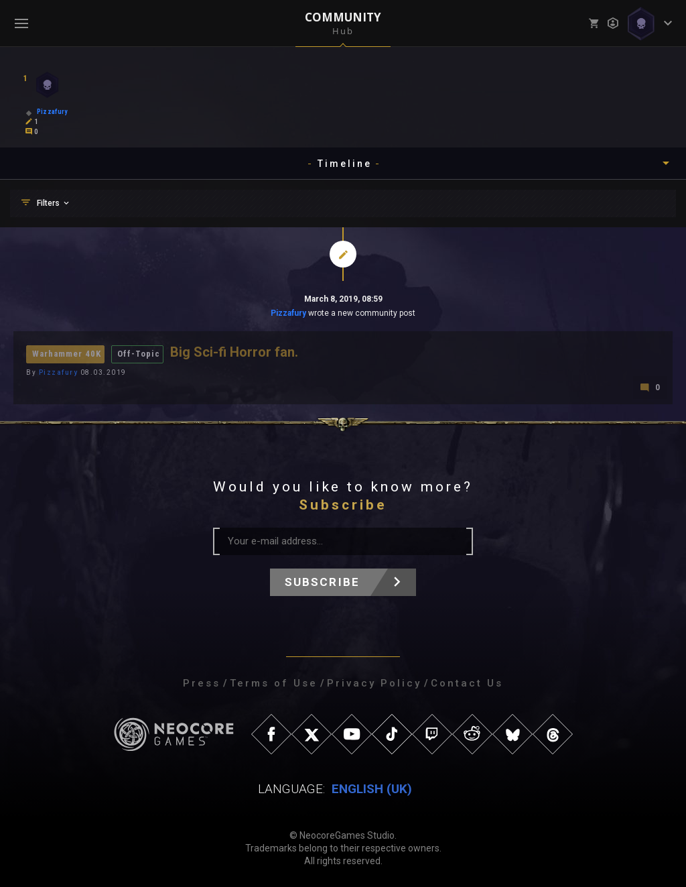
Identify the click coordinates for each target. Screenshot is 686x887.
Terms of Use (274, 682)
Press (201, 682)
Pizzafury (288, 313)
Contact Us (467, 682)
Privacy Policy (374, 682)
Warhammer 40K (66, 354)
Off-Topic (138, 354)
